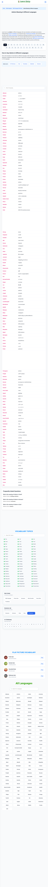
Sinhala (4, 407)
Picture (20, 571)
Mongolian (5, 329)
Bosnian (4, 126)
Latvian (4, 290)
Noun (25, 613)
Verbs (20, 613)
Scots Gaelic (5, 390)
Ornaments (35, 576)
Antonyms (14, 613)
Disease (6, 561)
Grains (34, 556)
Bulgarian (5, 129)
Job (20, 539)
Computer (7, 566)
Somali (4, 415)
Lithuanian (5, 296)
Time (20, 541)
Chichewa (5, 140)
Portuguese (5, 371)
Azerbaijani (5, 109)
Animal (34, 553)
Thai (4, 443)
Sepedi (4, 393)
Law (34, 539)
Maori (4, 321)
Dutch (4, 159)
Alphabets (32, 63)
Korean (4, 273)
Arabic (4, 98)
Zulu (4, 485)
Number (20, 553)
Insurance (35, 573)
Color (20, 544)
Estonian (4, 165)
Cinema (20, 558)
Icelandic (5, 237)
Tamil (4, 435)
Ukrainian (5, 460)
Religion (7, 568)
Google (34, 558)
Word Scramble (31, 598)
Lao (3, 284)
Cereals (6, 563)
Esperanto (5, 162)
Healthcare (7, 581)
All (5, 44)
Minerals (21, 566)
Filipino (4, 171)
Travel (6, 558)
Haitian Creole (6, 198)
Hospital (21, 568)
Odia (4, 337)
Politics (34, 566)
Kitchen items (22, 586)
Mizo (4, 326)
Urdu (4, 462)
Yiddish (4, 479)
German (4, 187)
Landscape (21, 576)
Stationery (7, 576)
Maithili (4, 307)
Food (34, 541)
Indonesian (5, 246)
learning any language (30, 33)
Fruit (6, 546)
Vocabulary (25, 63)
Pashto (4, 343)
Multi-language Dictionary (17, 8)
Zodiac (20, 551)
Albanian (4, 93)
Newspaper (21, 581)
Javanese (5, 257)
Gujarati (4, 196)
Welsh (4, 474)
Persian (4, 346)
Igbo (4, 240)
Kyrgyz (4, 282)
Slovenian (5, 412)
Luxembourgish (6, 301)
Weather (34, 561)
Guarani (4, 193)
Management (21, 583)
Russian (4, 382)
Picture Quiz (16, 598)
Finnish (4, 173)
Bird (6, 544)
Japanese (5, 254)
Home (4, 8)
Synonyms (23, 598)
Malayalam (5, 315)
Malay (4, 312)
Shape (6, 549)
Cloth (34, 546)
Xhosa (4, 476)
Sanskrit (4, 387)
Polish (4, 349)
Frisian (4, 179)
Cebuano (4, 137)
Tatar (4, 437)
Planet (34, 549)
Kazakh (4, 262)
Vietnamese (5, 471)
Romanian (5, 379)
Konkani (4, 271)
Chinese (4, 143)
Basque (4, 115)
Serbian (4, 396)
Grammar (39, 63)
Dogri (4, 157)
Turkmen (4, 454)
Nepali (4, 332)
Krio (3, 276)
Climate (20, 561)
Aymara (4, 107)
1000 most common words (38, 38)
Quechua (4, 376)
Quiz (19, 63)
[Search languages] (24, 688)
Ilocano (4, 243)
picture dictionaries (38, 36)
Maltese (4, 318)
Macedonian (5, 304)
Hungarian (5, 234)
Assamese (5, 104)
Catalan (4, 134)
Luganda (4, 298)
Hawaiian (5, 204)
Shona (4, 401)
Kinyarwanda (5, 268)
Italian (4, 251)
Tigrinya (4, 446)
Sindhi (4, 404)
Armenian (5, 101)
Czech (4, 151)
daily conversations (13, 35)
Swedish (4, 429)
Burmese (4, 132)
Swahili (4, 426)
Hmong (4, 232)
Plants (6, 553)
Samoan (4, 384)
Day (6, 539)
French (4, 176)
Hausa (4, 201)
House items (7, 586)
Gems (6, 541)
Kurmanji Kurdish (6, 279)
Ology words (7, 583)
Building (7, 571)
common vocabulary (12, 33)
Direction (7, 573)
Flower (34, 551)
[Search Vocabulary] (24, 87)
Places (20, 556)
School (6, 556)
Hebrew (4, 207)
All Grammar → (31, 613)
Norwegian (5, 335)
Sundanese (5, 423)
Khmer (4, 265)
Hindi (4, 210)
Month (34, 544)
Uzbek (4, 468)
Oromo (4, 340)
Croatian (4, 148)
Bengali (4, 120)
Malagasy (5, 310)
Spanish (4, 421)
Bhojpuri (4, 123)
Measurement (36, 583)
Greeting (35, 568)
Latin (4, 287)
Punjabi (4, 373)
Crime (20, 549)
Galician (4, 182)
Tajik (4, 432)
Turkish (4, 451)
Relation (34, 571)
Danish (4, 154)
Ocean (20, 546)
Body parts (7, 578)
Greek (4, 190)
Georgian (5, 184)
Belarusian (5, 118)
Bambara (4, 112)
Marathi (4, 323)
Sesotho (4, 398)
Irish (4, 248)
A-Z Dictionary (13, 63)
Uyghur (4, 465)
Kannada (4, 259)
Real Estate (35, 581)
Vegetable (21, 573)
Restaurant (35, 578)
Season (6, 551)
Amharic (4, 95)
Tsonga (4, 448)
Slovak (4, 410)
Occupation (21, 578)
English (18, 715)
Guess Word (38, 598)
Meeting (34, 563)
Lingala (4, 293)
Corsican (4, 146)
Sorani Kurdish (6, 418)
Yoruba (4, 482)
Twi (3, 457)
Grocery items (36, 586)
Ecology (20, 563)
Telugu (4, 440)
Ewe (3, 168)
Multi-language (9, 8)
